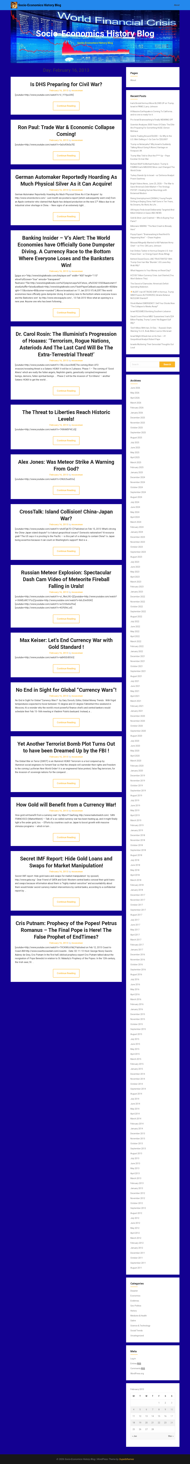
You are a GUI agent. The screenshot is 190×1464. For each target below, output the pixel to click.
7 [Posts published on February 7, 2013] (152, 1409)
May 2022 (134, 631)
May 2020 (134, 751)
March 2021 (135, 701)
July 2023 (134, 562)
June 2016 (135, 984)
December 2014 (137, 1074)
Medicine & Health (138, 1316)
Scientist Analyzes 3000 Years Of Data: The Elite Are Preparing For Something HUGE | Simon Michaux (152, 127)
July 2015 (134, 1039)
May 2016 (134, 989)
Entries (135, 1363)
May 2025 (134, 452)
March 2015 (135, 1059)
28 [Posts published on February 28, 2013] (152, 1429)
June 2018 (135, 865)
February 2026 (137, 408)
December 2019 (137, 775)
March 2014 (135, 1118)
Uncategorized (137, 1335)
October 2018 (136, 845)
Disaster (134, 1291)
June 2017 (135, 925)
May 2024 (134, 512)
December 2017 (137, 895)
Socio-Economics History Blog (39, 5)
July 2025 (134, 442)
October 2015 (136, 1024)
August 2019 (136, 795)
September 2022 (138, 611)
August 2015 (136, 1034)
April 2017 (135, 935)
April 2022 (135, 636)
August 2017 (136, 915)
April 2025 (135, 457)
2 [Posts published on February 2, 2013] (165, 1403)
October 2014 (136, 1084)
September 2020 (138, 731)
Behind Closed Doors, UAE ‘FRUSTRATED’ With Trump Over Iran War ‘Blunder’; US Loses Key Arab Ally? (151, 262)
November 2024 (137, 482)
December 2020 (137, 716)
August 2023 (136, 557)
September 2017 (138, 910)
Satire (133, 1320)
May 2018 (134, 870)
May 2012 (134, 1228)
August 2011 (136, 1268)
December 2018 (137, 835)
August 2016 (136, 974)
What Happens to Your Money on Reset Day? (150, 270)
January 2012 (136, 1248)
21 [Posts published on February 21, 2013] (152, 1422)
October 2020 (136, 726)
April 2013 (135, 1173)
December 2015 (137, 1014)
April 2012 (135, 1233)
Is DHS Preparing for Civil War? (66, 84)
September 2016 (138, 969)
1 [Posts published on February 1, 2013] (159, 1403)
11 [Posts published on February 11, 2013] (134, 1416)
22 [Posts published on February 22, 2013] (159, 1422)
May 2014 (134, 1109)
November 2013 (137, 1138)
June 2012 (135, 1223)
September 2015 (138, 1029)
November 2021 (137, 661)
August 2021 (136, 676)
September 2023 (138, 552)
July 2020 (134, 741)
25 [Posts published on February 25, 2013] (134, 1429)
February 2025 (137, 467)
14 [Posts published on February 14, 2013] (152, 1416)
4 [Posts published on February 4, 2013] (133, 1409)
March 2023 (135, 582)
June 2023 (135, 567)
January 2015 (136, 1069)
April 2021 (135, 696)
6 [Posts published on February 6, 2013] (146, 1409)
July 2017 (134, 920)
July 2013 (134, 1158)
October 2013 (136, 1143)
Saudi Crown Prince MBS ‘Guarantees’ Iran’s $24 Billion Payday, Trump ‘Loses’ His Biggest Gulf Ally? (152, 319)
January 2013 (136, 1188)
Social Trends (136, 1330)
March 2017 (135, 940)
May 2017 (134, 930)
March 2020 (135, 761)
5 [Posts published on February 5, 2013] (140, 1409)
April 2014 (135, 1114)
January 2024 (136, 532)
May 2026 (134, 393)
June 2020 (135, 746)
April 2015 (135, 1054)
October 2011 (136, 1258)
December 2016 (137, 954)
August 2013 (136, 1153)
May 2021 (134, 691)
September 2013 (138, 1148)
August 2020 (136, 736)
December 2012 (137, 1193)
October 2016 (136, 964)
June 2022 (135, 626)
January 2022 (136, 651)
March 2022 (135, 641)
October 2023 (136, 547)
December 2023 (137, 537)
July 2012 (134, 1218)
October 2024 (136, 487)
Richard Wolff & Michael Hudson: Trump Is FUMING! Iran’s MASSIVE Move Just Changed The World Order (152, 167)
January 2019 (136, 830)
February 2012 (137, 1243)
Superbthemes (126, 1459)
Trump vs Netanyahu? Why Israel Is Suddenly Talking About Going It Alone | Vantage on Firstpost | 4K (150, 147)
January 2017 (136, 949)
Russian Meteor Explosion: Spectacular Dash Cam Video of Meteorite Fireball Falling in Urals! (66, 579)
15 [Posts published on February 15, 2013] (159, 1416)
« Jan (134, 1436)
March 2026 (135, 403)
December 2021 (137, 656)
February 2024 (137, 527)
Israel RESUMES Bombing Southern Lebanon (150, 311)
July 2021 (134, 681)
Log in (133, 1358)
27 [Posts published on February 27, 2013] (146, 1429)
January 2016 (136, 1009)
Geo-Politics (135, 1306)
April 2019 (135, 815)
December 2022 (137, 596)
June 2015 (135, 1044)
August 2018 (136, 855)
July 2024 (134, 502)
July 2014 (134, 1099)
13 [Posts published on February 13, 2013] (146, 1416)
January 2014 (136, 1128)
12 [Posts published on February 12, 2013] (140, 1416)
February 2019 (137, 825)
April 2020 (135, 756)
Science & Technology (140, 1325)
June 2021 (135, 686)
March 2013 (135, 1178)
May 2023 (134, 572)
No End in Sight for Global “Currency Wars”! (66, 690)
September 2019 (138, 790)
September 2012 (138, 1208)
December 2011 (137, 1253)
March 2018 (135, 880)
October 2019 (136, 785)
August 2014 (136, 1094)
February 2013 (137, 1183)
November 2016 (137, 959)
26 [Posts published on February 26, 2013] (140, 1429)
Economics (135, 1296)
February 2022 (137, 646)
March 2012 (135, 1238)
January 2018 (136, 890)
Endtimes (134, 1301)
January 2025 (136, 472)
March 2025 (135, 462)
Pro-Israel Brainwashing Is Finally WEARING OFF (151, 120)
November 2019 (137, 780)
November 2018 (137, 840)
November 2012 (137, 1198)
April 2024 (135, 517)
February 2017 (137, 945)
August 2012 (136, 1213)
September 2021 (138, 671)
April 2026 (135, 398)
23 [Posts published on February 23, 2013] (165, 1422)
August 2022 (136, 616)
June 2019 (135, 805)
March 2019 (135, 820)
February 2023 (137, 586)
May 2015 (134, 1049)
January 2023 (136, 592)
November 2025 (137, 423)
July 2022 (134, 621)
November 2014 (137, 1079)
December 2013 (137, 1133)
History (133, 1311)
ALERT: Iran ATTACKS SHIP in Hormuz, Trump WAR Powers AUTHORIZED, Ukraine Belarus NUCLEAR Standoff (152, 295)
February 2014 (137, 1124)
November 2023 (137, 542)
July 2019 (134, 800)
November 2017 (137, 900)
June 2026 (135, 388)
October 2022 (136, 606)
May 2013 (134, 1168)
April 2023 (135, 577)
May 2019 (134, 810)
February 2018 (137, 885)
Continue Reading (66, 106)
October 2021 (136, 666)
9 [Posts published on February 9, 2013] (165, 1409)
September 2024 (138, 492)
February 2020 (137, 766)
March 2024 (135, 522)
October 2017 (136, 905)
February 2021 (137, 706)
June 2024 (135, 507)
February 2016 (137, 1004)
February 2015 (137, 1064)
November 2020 (137, 721)
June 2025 (135, 447)
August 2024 (136, 497)
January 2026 (136, 413)
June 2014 (135, 1104)
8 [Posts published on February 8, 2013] (159, 1409)
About (176, 5)
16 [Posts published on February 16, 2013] (165, 1416)
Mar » (171, 1436)
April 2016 (135, 994)
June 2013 (135, 1163)
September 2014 (138, 1089)
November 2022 (137, 602)
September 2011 (138, 1263)
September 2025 (138, 432)
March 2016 (135, 999)
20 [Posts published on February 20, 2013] (146, 1422)
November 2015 (137, 1019)
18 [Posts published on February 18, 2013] (134, 1422)
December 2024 (137, 477)
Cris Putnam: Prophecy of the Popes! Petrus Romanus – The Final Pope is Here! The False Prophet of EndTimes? (66, 930)
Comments (137, 1368)
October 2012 (136, 1203)
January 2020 (136, 771)
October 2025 (136, 427)
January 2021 (136, 711)
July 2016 (134, 979)
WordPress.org (137, 1373)
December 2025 (137, 417)
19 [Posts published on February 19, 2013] (140, 1422)
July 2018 (134, 860)
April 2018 (135, 875)
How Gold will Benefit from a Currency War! (66, 805)
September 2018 (138, 850)
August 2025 (136, 437)
